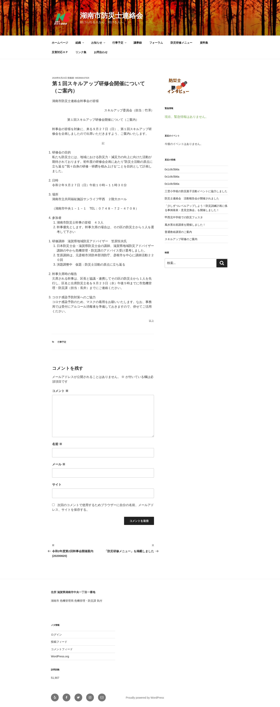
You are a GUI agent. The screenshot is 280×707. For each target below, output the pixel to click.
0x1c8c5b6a (172, 169)
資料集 (204, 42)
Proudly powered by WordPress (145, 697)
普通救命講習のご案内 (178, 231)
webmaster (82, 78)
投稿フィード (59, 641)
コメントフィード (62, 649)
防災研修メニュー (181, 42)
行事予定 (119, 42)
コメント (60, 391)
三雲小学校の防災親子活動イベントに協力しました (196, 191)
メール (58, 464)
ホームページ (60, 42)
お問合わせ (101, 52)
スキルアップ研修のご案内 (181, 239)
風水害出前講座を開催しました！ (185, 224)
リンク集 (80, 52)
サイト (56, 484)
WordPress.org (60, 656)
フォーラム (156, 42)
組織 (80, 42)
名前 (57, 444)
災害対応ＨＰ (60, 52)
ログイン (56, 634)
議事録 (138, 42)
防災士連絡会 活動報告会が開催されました (192, 198)
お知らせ (98, 42)
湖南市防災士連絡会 (111, 15)
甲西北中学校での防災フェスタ (184, 217)
